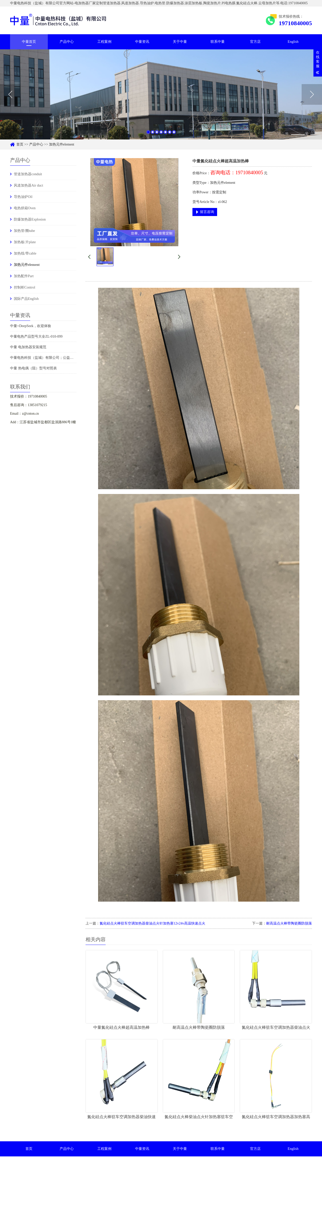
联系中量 (218, 42)
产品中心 (67, 42)
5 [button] (165, 134)
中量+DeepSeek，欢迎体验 (30, 326)
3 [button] (157, 134)
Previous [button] (10, 97)
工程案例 (104, 42)
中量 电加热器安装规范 (28, 347)
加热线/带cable (25, 253)
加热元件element (61, 144)
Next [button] (312, 97)
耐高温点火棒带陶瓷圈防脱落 (289, 923)
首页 (19, 144)
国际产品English (26, 299)
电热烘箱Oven (24, 208)
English (293, 42)
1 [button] (148, 134)
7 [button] (174, 134)
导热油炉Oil (23, 197)
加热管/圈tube (24, 231)
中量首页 (29, 42)
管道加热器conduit (28, 174)
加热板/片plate (25, 242)
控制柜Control (24, 287)
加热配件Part (24, 276)
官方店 (255, 42)
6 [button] (170, 134)
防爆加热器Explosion (30, 219)
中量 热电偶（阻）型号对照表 (33, 368)
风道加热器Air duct (28, 185)
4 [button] (161, 134)
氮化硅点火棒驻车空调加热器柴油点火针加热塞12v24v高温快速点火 (152, 923)
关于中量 (180, 42)
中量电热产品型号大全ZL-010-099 (36, 336)
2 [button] (152, 134)
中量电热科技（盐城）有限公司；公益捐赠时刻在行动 (52, 358)
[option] (161, 97)
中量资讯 (142, 42)
